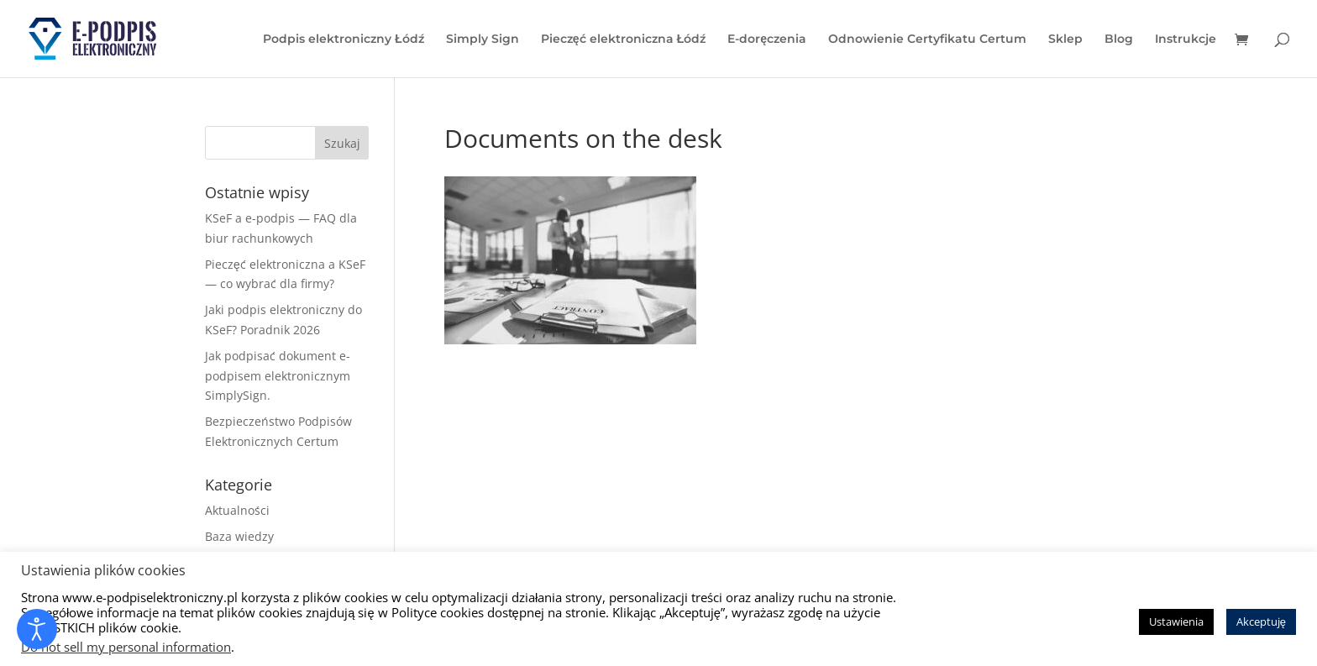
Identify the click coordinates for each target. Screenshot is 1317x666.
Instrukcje (1185, 39)
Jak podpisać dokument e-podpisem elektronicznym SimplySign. (277, 376)
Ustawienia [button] (1176, 621)
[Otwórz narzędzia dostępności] (37, 629)
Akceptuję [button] (1261, 621)
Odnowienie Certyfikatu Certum (927, 39)
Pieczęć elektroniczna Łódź (623, 39)
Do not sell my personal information (126, 646)
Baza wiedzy (239, 536)
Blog (1118, 39)
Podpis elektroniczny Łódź (343, 39)
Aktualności (237, 510)
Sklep (1065, 39)
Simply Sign (482, 39)
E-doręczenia (766, 39)
